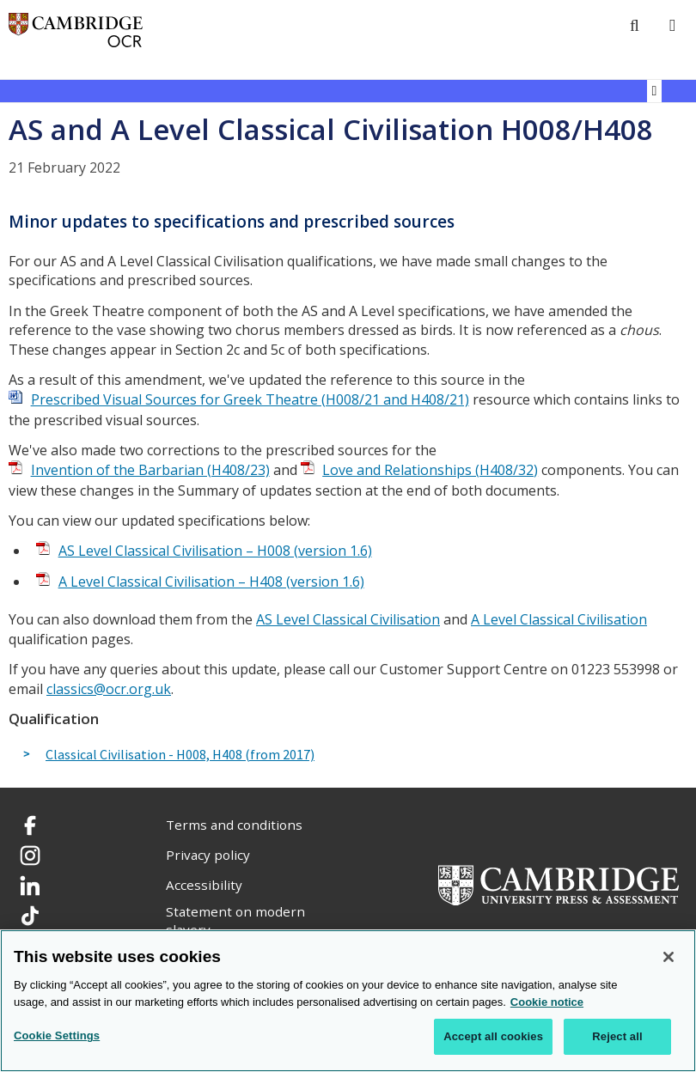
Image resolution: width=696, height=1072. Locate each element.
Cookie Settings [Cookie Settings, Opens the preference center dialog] (57, 1035)
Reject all (617, 1036)
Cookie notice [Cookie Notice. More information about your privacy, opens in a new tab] (546, 1002)
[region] (348, 1000)
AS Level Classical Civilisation (348, 619)
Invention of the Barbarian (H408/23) (150, 469)
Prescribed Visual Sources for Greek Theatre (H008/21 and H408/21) (250, 399)
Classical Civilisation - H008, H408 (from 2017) (180, 755)
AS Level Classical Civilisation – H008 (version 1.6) (215, 550)
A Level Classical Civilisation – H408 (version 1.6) (211, 581)
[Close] (668, 957)
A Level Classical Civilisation (559, 619)
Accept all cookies (493, 1036)
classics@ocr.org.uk (108, 688)
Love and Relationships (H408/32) (430, 469)
